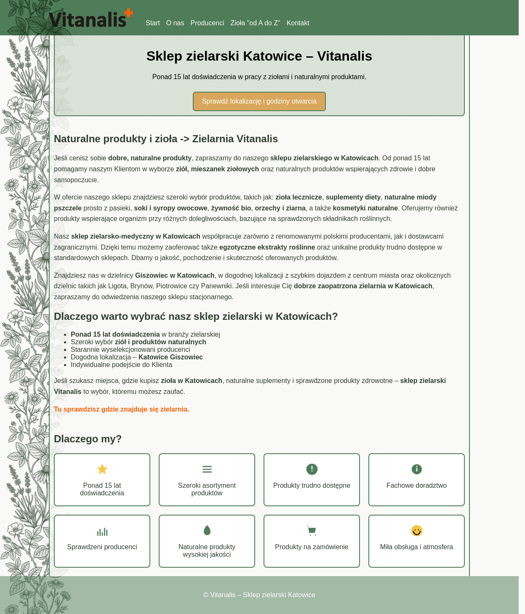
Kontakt (298, 23)
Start (153, 23)
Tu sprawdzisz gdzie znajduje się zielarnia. (121, 409)
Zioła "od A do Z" (255, 23)
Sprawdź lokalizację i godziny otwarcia (259, 101)
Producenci (207, 23)
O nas (175, 23)
